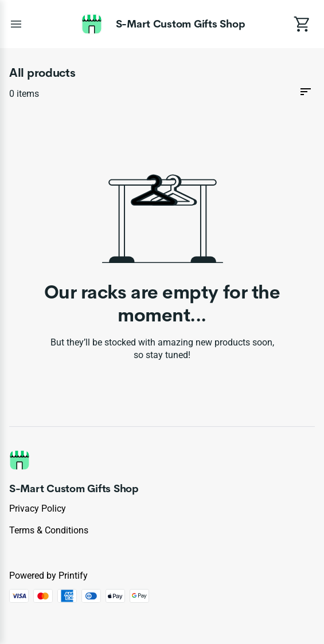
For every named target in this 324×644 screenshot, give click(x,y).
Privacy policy (37, 508)
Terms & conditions (48, 530)
